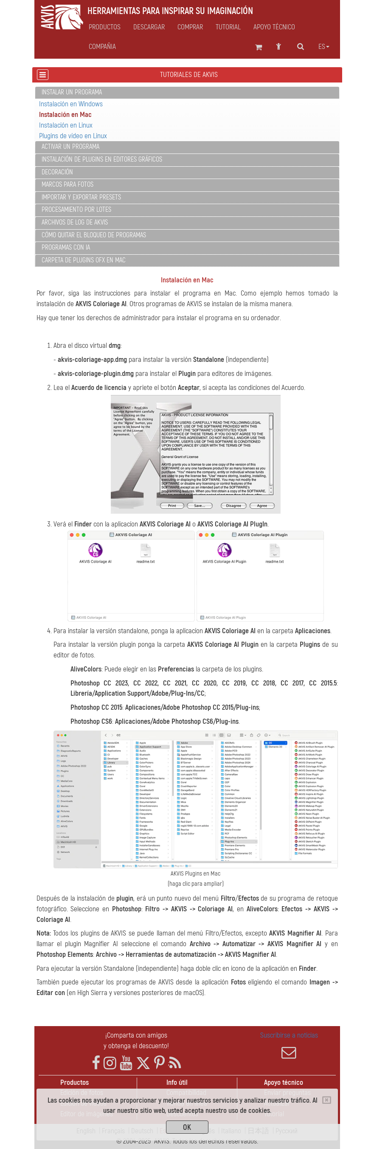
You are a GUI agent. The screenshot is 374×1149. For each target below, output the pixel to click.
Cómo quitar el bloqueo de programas (94, 235)
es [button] (323, 47)
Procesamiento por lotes (76, 209)
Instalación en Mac (65, 114)
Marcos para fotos (67, 184)
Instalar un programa (72, 92)
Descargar (149, 27)
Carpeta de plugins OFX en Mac (84, 260)
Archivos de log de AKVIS (75, 222)
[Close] (326, 1100)
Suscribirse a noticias (289, 1045)
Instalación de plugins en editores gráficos (102, 159)
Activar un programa (70, 146)
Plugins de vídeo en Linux (73, 135)
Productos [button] (105, 27)
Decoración (57, 172)
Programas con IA (66, 247)
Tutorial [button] (228, 27)
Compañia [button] (102, 47)
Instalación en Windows (71, 104)
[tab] (187, 93)
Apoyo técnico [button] (274, 27)
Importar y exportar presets (81, 197)
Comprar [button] (190, 27)
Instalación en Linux (66, 125)
